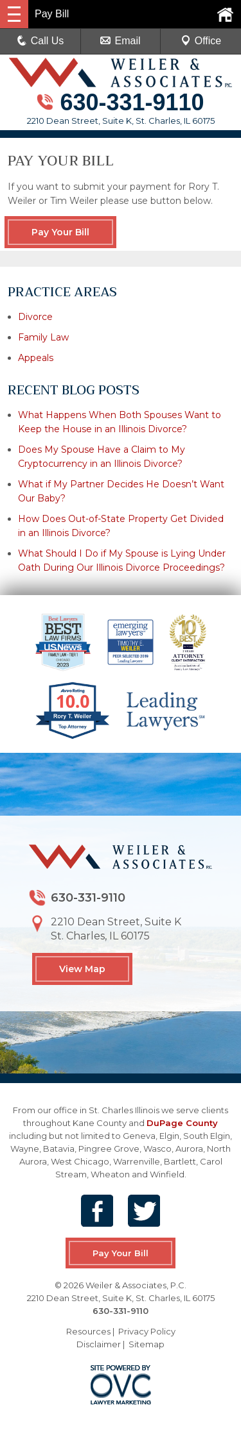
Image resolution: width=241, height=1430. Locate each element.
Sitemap (147, 1344)
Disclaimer (98, 1344)
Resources (88, 1331)
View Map (82, 969)
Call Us (40, 40)
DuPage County (182, 1123)
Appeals (35, 358)
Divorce (35, 317)
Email (120, 40)
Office (201, 40)
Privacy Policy (146, 1331)
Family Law (43, 337)
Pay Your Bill (60, 232)
